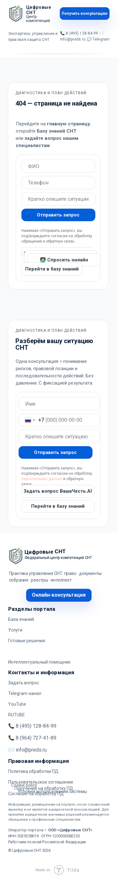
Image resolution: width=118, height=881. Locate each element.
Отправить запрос (58, 215)
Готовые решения (26, 640)
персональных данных (41, 479)
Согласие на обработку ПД (36, 793)
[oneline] (58, 166)
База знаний (21, 619)
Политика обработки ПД (33, 771)
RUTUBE (16, 714)
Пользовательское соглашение (40, 782)
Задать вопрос (23, 682)
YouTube (17, 704)
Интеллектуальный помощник (39, 662)
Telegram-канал (24, 693)
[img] (15, 13)
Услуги (15, 629)
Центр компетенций (38, 18)
